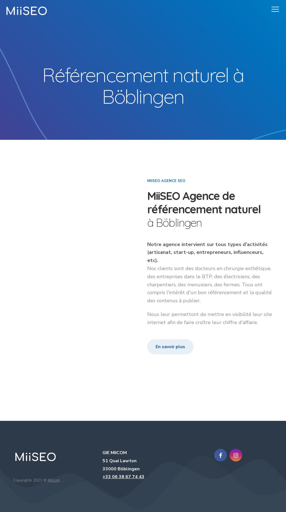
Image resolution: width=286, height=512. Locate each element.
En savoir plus (170, 347)
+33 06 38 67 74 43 (123, 477)
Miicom (54, 480)
